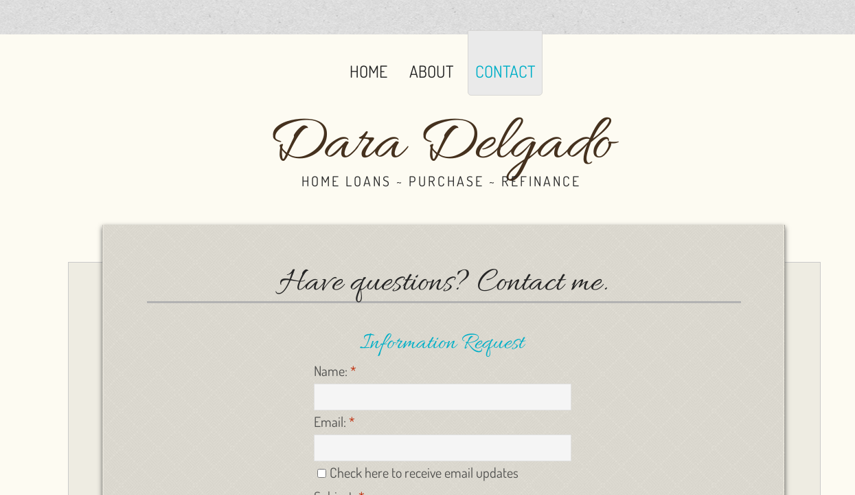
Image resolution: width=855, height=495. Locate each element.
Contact (505, 71)
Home (368, 71)
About (431, 71)
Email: (334, 421)
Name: (335, 371)
